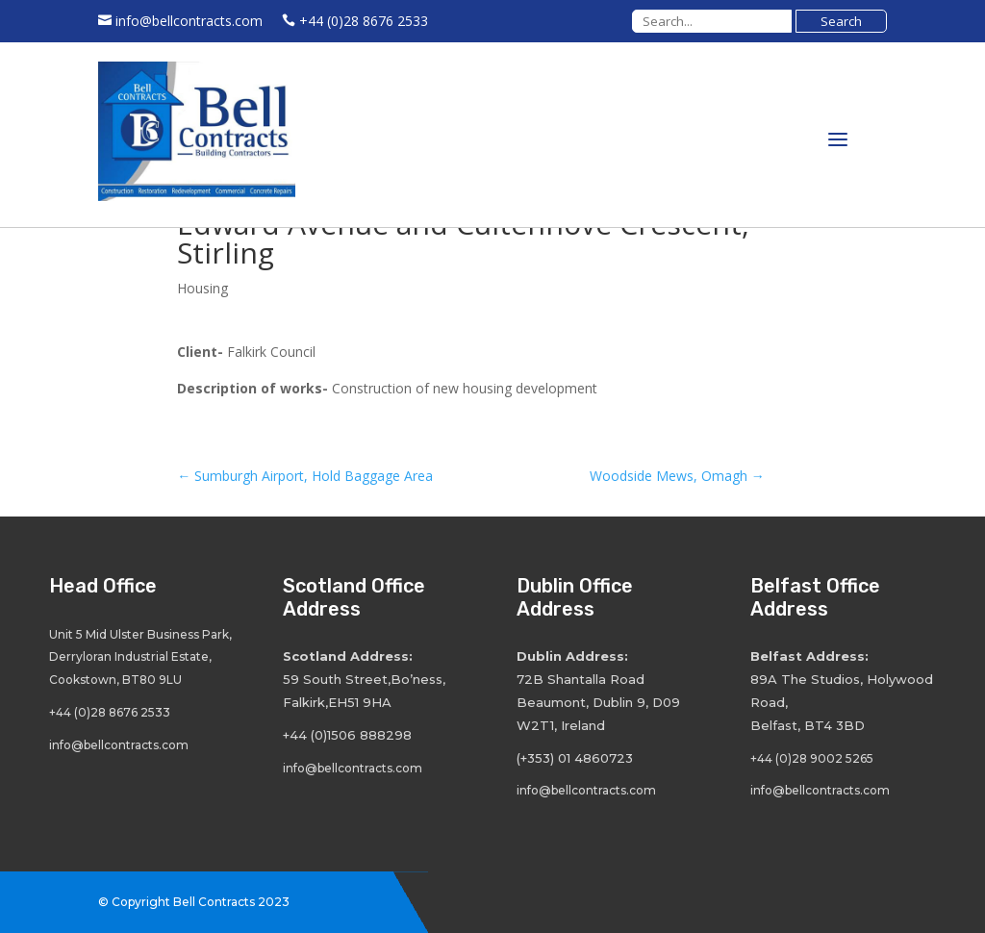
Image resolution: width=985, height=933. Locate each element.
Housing (202, 288)
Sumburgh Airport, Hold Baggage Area (305, 475)
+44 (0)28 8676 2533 (363, 21)
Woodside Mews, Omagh (677, 475)
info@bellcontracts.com (189, 21)
